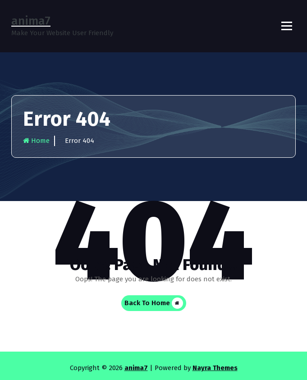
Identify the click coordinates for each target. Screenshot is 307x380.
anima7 (136, 368)
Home (36, 141)
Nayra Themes (215, 368)
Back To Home (153, 303)
